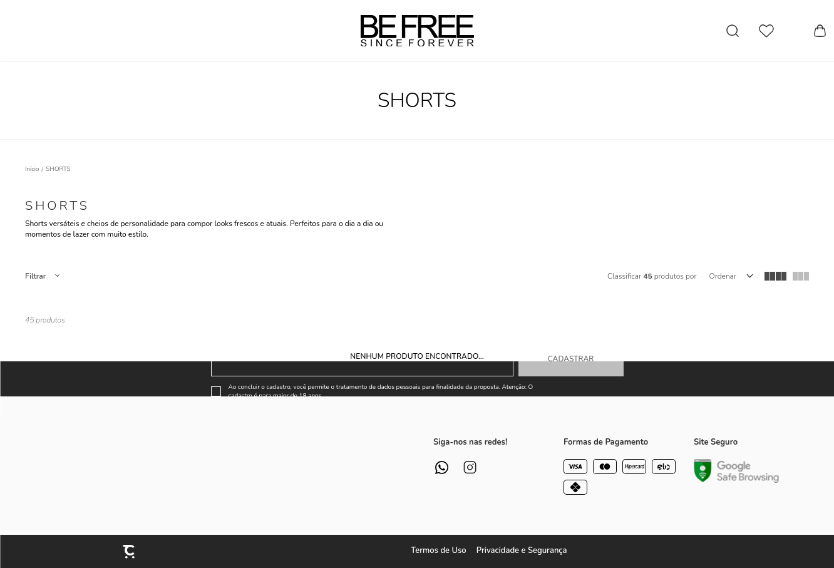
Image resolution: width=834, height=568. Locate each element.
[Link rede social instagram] (469, 467)
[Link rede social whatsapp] (441, 467)
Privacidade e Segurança (521, 550)
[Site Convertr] (129, 551)
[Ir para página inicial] (32, 169)
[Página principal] (417, 30)
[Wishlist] (766, 31)
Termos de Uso (438, 550)
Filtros (42, 276)
